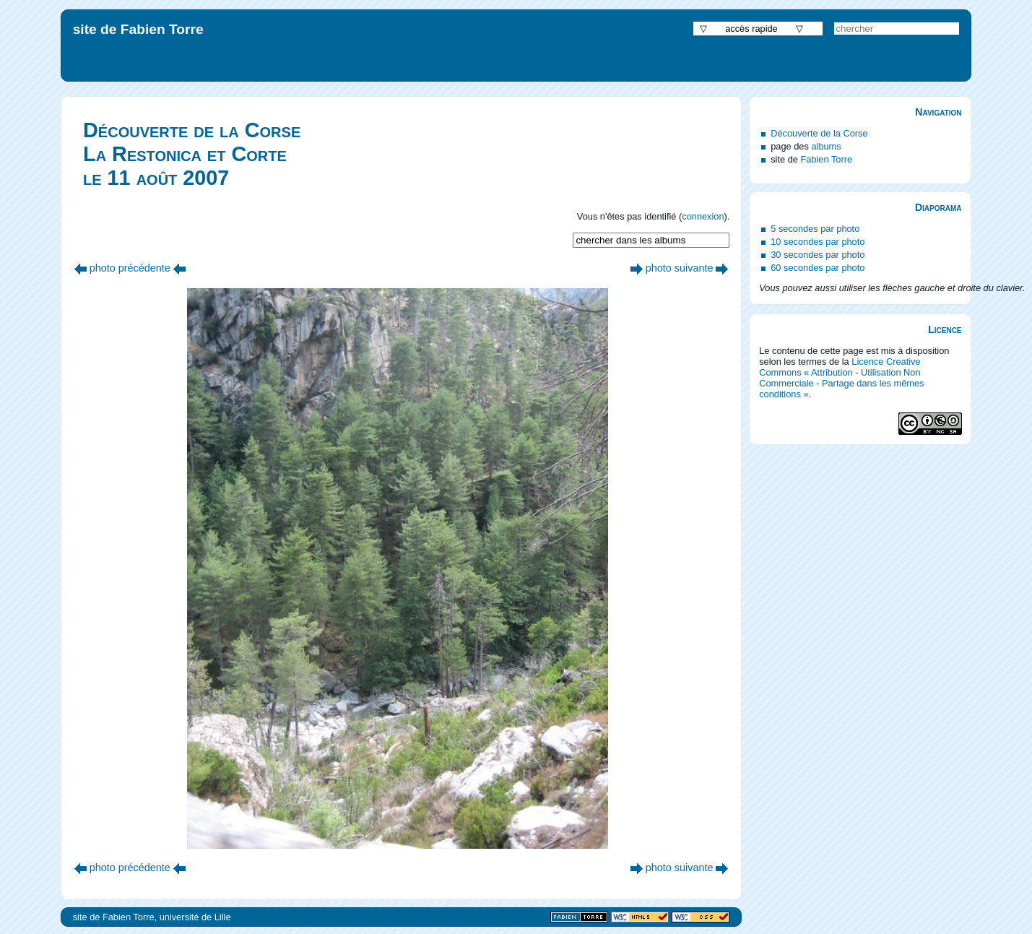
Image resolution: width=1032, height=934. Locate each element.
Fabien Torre (826, 159)
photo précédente (130, 268)
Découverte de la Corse (819, 133)
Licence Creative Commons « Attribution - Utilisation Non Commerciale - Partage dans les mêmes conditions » (841, 377)
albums (826, 146)
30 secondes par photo (817, 254)
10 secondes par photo (817, 241)
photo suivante (680, 268)
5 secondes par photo (815, 228)
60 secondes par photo (817, 267)
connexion (703, 216)
